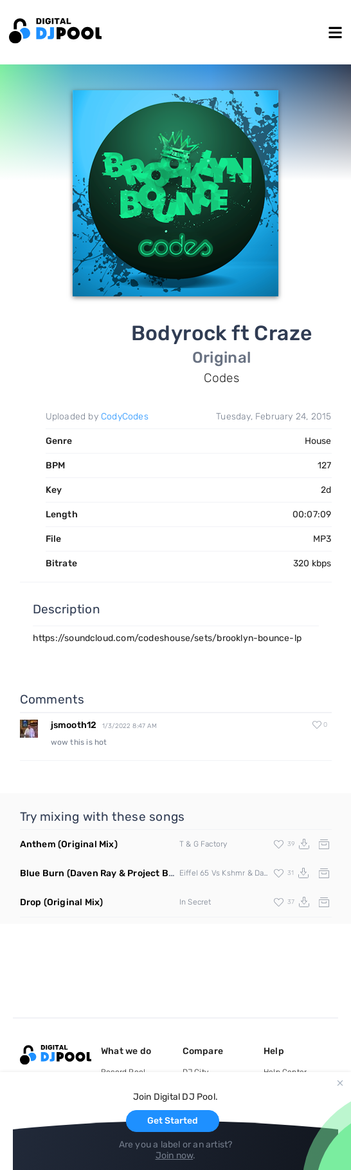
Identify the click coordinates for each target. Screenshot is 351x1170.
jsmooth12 (74, 725)
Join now (175, 1155)
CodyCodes (124, 416)
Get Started (172, 1120)
